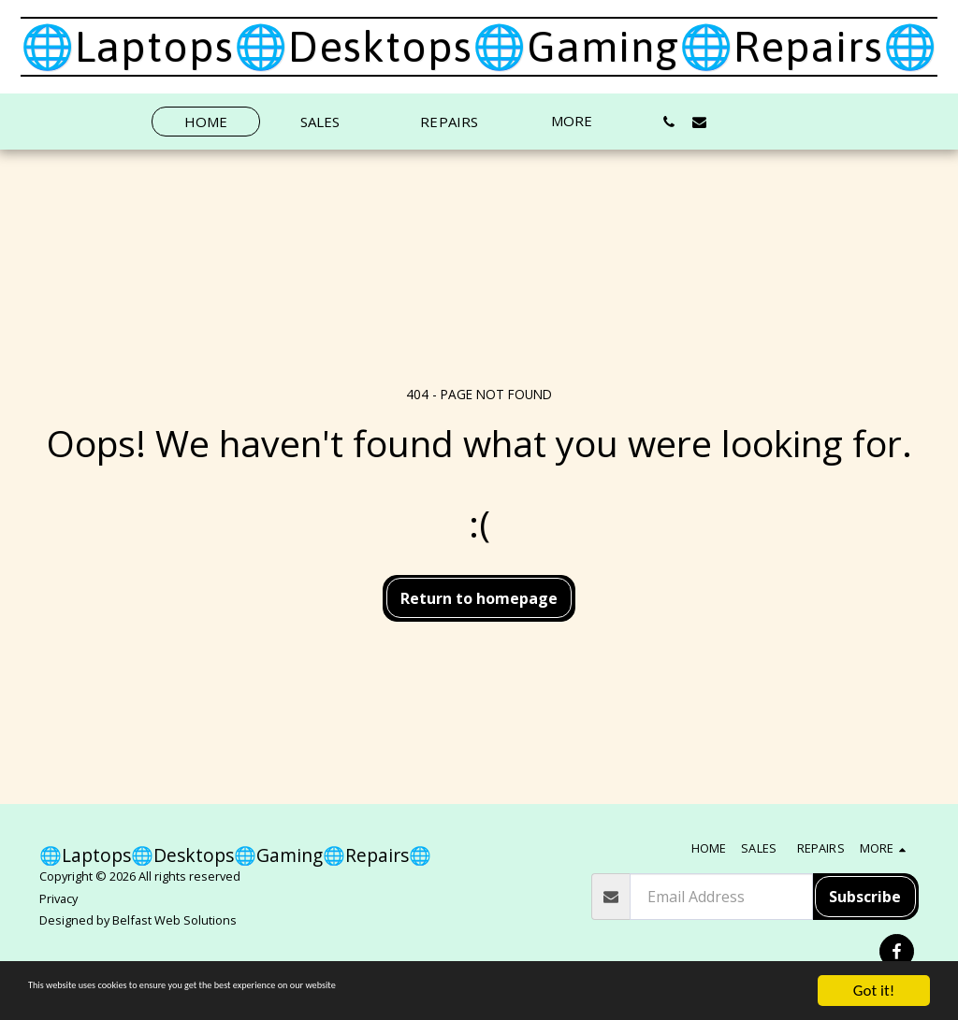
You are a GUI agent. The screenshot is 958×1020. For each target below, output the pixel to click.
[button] (668, 121)
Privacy (58, 898)
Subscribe (865, 896)
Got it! (873, 990)
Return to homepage (479, 598)
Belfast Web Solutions (174, 920)
